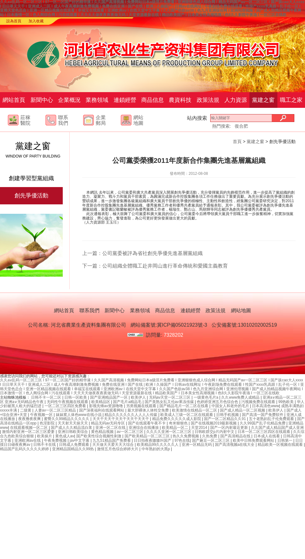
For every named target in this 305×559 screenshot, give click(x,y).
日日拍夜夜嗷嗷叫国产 (153, 440)
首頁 (237, 141)
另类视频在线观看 (141, 406)
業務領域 (97, 100)
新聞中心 (41, 100)
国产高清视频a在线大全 (235, 444)
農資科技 (180, 100)
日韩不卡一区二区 (46, 397)
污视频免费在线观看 (258, 402)
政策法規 (208, 100)
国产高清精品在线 (235, 436)
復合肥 (241, 126)
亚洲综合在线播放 (144, 427)
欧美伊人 (139, 397)
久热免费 (210, 436)
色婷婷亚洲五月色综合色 (218, 402)
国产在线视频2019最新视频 (214, 423)
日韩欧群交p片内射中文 (215, 431)
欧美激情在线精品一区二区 (195, 410)
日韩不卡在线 (45, 444)
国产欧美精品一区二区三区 (148, 436)
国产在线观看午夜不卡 (147, 423)
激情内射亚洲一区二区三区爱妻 (29, 431)
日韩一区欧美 (76, 397)
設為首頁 (13, 21)
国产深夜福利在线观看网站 (102, 410)
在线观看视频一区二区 (29, 427)
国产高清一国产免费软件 (263, 414)
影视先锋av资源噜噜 (106, 406)
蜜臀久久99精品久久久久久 (67, 419)
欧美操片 (45, 436)
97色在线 (182, 440)
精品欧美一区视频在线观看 (281, 444)
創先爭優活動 (31, 195)
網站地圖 (241, 310)
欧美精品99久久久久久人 (158, 444)
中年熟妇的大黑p (156, 449)
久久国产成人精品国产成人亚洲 (277, 427)
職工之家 (291, 100)
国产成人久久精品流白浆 (72, 427)
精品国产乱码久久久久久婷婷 (25, 449)
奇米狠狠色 (179, 423)
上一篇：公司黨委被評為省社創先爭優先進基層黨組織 (142, 253)
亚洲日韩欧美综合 (73, 431)
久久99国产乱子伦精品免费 (263, 423)
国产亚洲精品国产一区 (109, 397)
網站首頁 (14, 100)
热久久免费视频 (186, 436)
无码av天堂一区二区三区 (170, 397)
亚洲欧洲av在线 (28, 440)
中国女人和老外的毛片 (230, 406)
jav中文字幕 (80, 440)
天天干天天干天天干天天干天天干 (121, 419)
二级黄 (26, 410)
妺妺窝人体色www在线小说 (79, 414)
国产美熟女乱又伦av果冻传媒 (170, 402)
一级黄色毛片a (206, 397)
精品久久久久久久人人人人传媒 (131, 414)
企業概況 (69, 100)
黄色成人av (64, 436)
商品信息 (152, 100)
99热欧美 (286, 402)
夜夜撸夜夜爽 (30, 419)
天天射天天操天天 (73, 423)
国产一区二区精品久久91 (225, 419)
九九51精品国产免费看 (112, 440)
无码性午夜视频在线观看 (68, 402)
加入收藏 (36, 21)
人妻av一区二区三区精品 (56, 410)
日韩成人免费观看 (74, 444)
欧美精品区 (101, 402)
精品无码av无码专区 (108, 423)
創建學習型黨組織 (31, 178)
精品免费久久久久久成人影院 (177, 419)
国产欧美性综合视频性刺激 (99, 436)
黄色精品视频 (103, 431)
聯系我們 (89, 310)
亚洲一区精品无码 (197, 444)
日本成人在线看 (267, 436)
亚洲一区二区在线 (110, 427)
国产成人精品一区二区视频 (243, 410)
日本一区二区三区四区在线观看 (264, 431)
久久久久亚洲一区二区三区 (169, 431)
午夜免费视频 (55, 440)
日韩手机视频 (228, 414)
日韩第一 (285, 440)
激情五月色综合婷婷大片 (118, 449)
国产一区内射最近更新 (229, 427)
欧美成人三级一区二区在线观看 (187, 414)
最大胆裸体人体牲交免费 (148, 410)
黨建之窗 (263, 100)
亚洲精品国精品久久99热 (73, 449)
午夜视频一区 (42, 414)
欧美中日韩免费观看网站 (254, 440)
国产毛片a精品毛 (127, 402)
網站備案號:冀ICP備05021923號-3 (169, 325)
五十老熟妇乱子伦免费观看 (272, 419)
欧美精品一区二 (175, 427)
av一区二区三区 (130, 431)
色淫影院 (48, 423)
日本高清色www (265, 406)
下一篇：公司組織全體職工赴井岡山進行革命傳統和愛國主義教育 (155, 265)
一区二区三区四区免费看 (66, 406)
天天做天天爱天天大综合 (113, 444)
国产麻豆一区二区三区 (211, 440)
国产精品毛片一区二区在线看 (184, 406)
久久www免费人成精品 (240, 397)
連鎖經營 (125, 100)
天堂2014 (199, 427)
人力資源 (235, 100)
